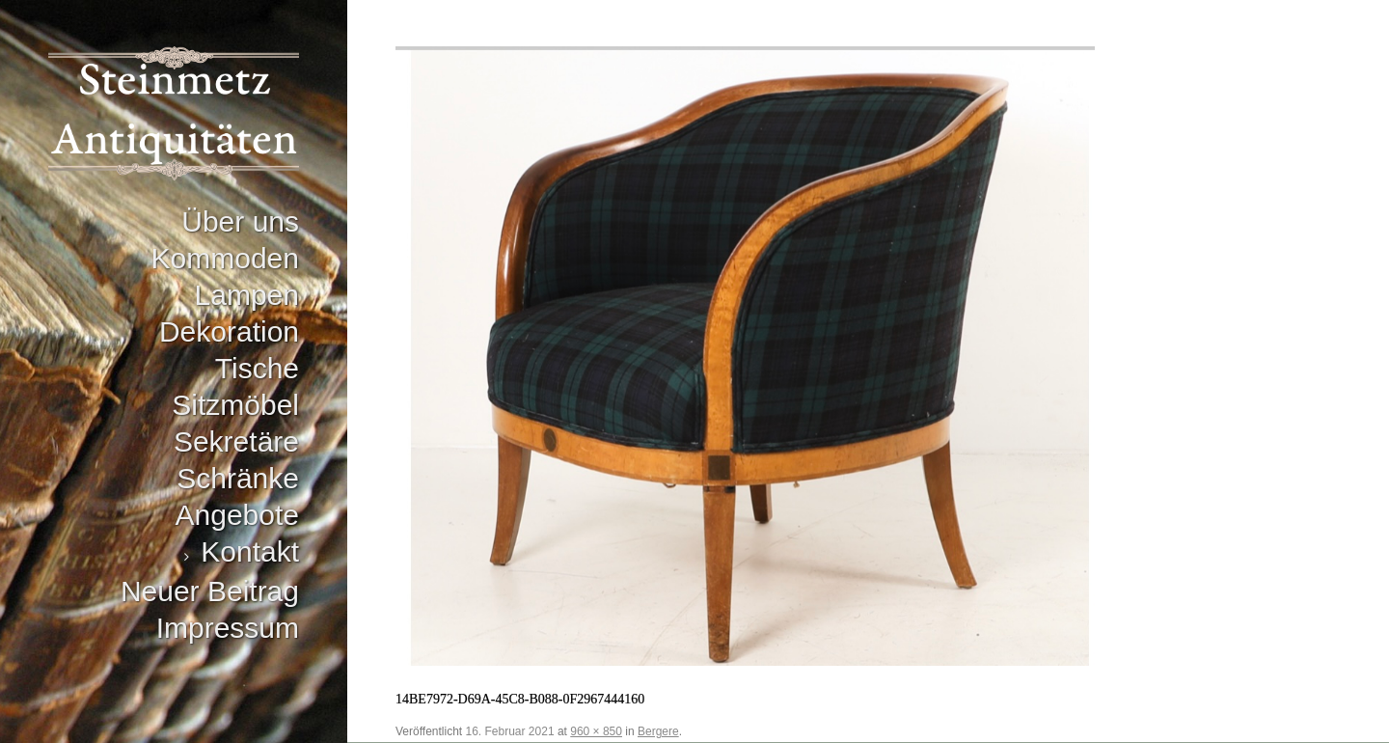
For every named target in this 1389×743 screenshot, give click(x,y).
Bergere (658, 731)
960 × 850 (596, 731)
